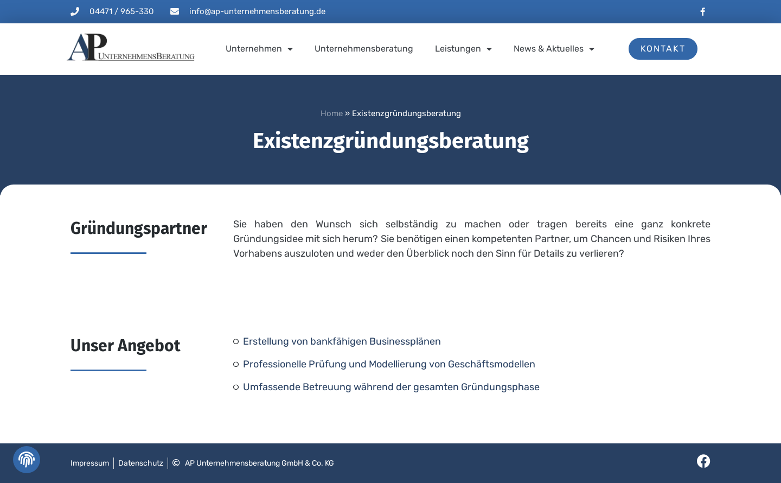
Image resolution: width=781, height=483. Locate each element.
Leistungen (463, 49)
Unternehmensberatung (364, 48)
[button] (25, 462)
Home (332, 113)
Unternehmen (259, 49)
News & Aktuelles (554, 49)
